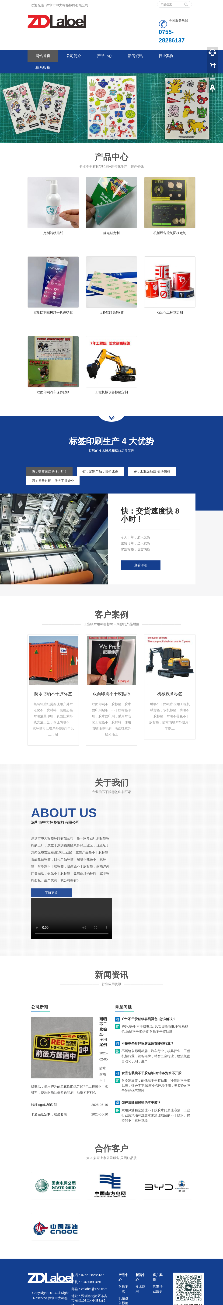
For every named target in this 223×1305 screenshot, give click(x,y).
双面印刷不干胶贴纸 (111, 700)
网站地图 (82, 1282)
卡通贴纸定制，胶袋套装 (49, 1077)
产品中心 (104, 56)
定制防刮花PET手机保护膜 (53, 314)
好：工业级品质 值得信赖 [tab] (154, 478)
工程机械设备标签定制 (111, 396)
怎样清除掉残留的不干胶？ (141, 1066)
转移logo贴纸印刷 (44, 1068)
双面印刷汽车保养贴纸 (53, 396)
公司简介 (73, 56)
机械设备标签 (169, 700)
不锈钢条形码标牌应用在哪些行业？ (148, 1006)
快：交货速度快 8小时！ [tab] (50, 478)
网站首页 (42, 56)
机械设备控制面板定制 (169, 233)
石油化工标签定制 (170, 314)
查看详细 (140, 571)
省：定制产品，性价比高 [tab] (102, 478)
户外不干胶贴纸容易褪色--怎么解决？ (149, 982)
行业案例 (166, 56)
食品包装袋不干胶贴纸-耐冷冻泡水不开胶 (151, 1036)
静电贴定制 (111, 233)
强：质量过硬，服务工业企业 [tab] (53, 487)
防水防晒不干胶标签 (53, 700)
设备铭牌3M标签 (111, 314)
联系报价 (42, 67)
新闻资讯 (135, 56)
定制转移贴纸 (53, 233)
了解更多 (50, 899)
